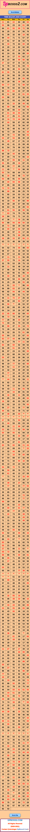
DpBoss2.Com (15, 820)
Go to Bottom (15, 12)
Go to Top (15, 815)
